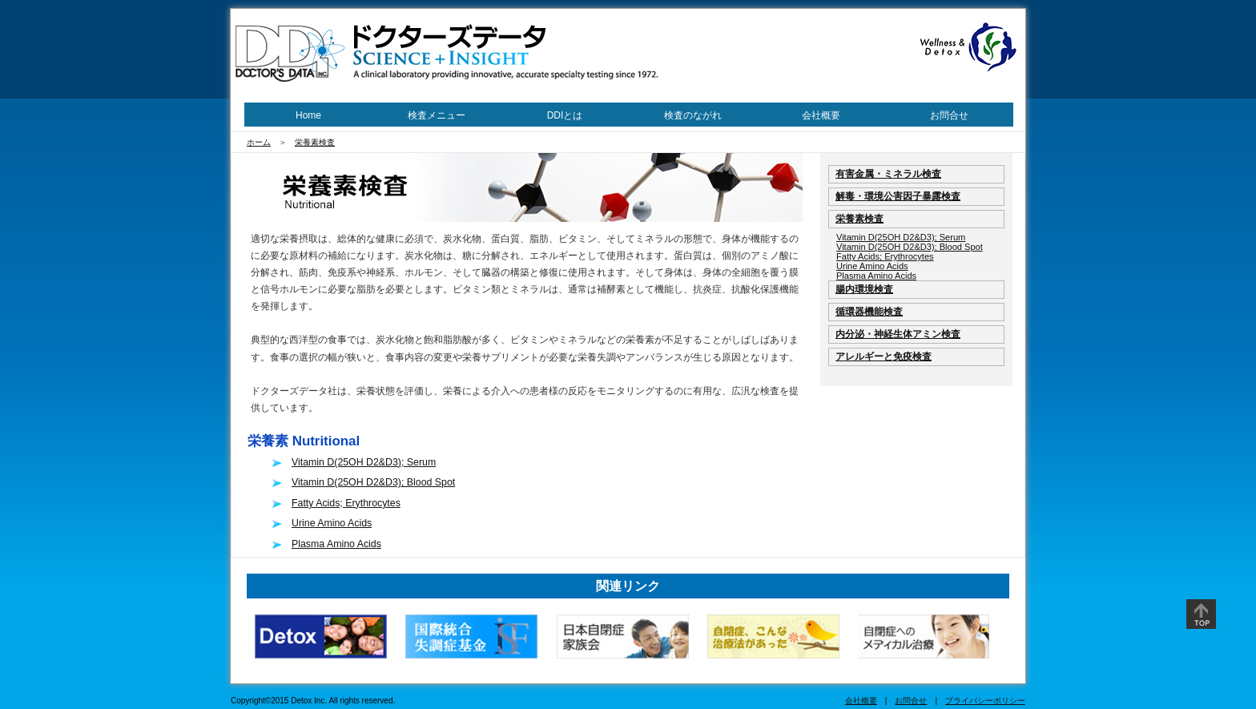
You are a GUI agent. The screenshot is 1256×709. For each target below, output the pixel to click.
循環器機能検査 (869, 311)
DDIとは (565, 115)
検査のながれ (693, 115)
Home (308, 115)
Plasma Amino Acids (336, 544)
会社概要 (821, 115)
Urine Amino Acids (332, 523)
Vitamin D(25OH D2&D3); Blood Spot (373, 482)
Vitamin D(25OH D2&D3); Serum (364, 462)
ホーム (259, 142)
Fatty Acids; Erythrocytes (346, 503)
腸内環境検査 (864, 289)
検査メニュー (436, 115)
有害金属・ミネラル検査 (888, 173)
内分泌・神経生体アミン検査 (897, 333)
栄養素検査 (315, 142)
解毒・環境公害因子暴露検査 (897, 196)
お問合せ (949, 115)
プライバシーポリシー (985, 700)
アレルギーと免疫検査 (883, 356)
